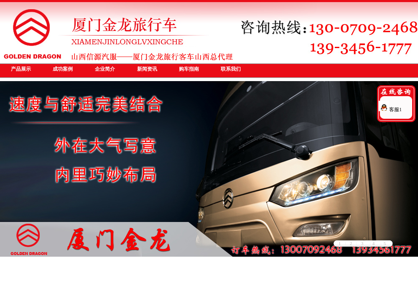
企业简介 (105, 69)
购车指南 (189, 69)
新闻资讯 (147, 69)
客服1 (390, 109)
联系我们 (231, 69)
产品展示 (21, 69)
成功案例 (63, 69)
